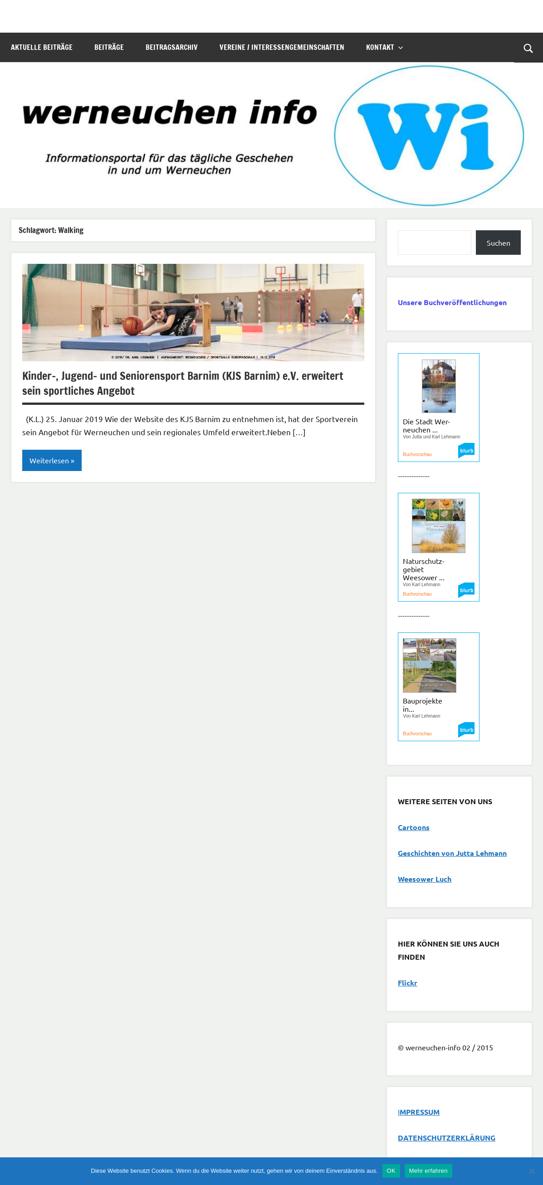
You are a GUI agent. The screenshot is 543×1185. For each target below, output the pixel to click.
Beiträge (109, 47)
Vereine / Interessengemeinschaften (282, 47)
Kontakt (384, 47)
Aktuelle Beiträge (42, 47)
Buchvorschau (417, 454)
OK (391, 1170)
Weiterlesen (49, 460)
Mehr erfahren (428, 1170)
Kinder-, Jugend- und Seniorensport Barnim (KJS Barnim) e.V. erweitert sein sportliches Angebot (183, 383)
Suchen (498, 242)
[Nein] (531, 1170)
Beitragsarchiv (172, 47)
